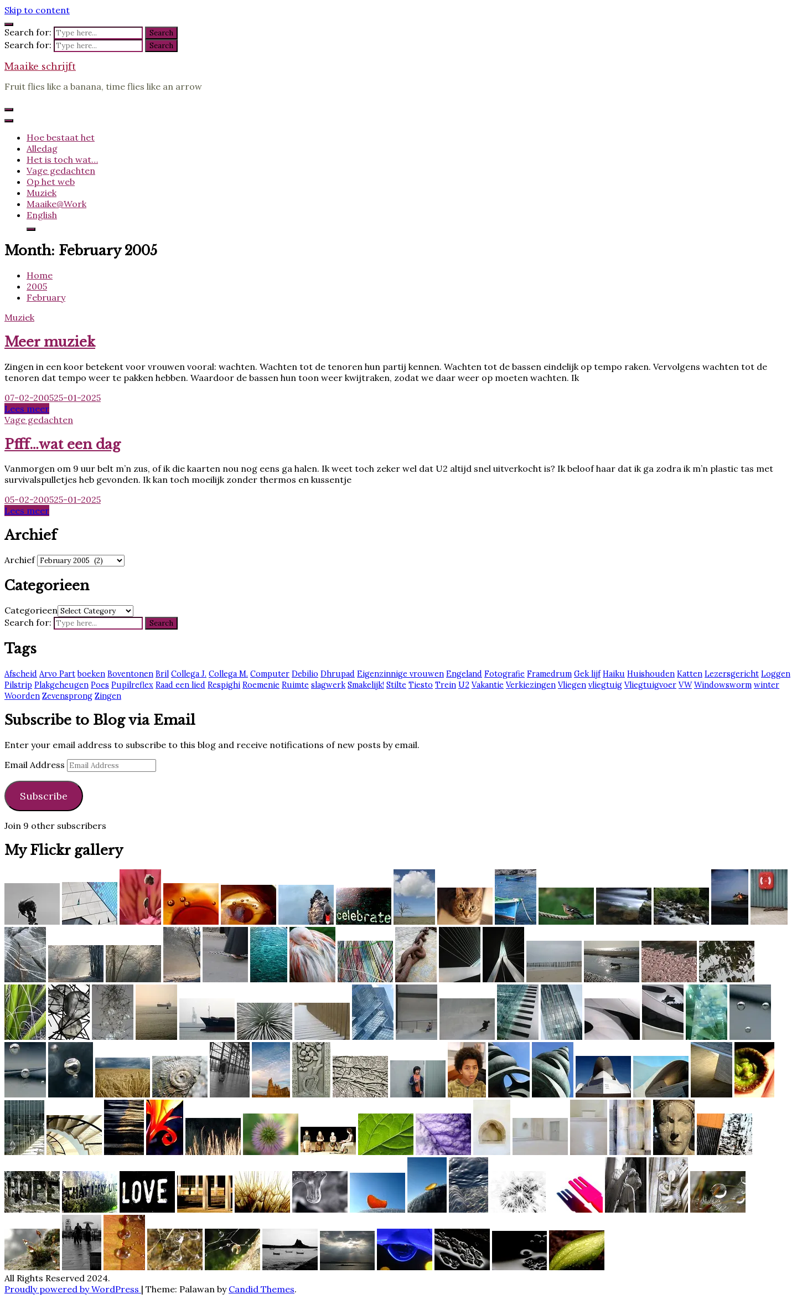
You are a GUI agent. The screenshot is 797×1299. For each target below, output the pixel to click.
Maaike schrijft (40, 66)
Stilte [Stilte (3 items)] (396, 685)
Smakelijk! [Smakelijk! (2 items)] (366, 685)
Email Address (35, 764)
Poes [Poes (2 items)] (100, 685)
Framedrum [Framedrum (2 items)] (549, 674)
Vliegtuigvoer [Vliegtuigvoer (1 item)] (650, 685)
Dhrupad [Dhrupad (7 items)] (337, 674)
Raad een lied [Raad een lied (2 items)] (180, 685)
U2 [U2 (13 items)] (463, 685)
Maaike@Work (56, 203)
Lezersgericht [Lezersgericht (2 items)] (732, 674)
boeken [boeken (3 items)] (91, 674)
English (42, 214)
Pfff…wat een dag (62, 444)
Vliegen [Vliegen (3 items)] (572, 685)
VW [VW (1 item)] (685, 685)
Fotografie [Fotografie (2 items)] (504, 674)
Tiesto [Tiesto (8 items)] (420, 685)
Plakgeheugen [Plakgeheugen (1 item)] (61, 685)
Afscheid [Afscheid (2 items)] (20, 674)
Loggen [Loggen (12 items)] (775, 674)
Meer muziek (49, 342)
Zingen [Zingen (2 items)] (108, 696)
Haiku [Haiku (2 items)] (614, 674)
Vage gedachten (61, 170)
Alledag (42, 148)
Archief (19, 559)
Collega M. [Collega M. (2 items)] (228, 674)
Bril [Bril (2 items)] (162, 674)
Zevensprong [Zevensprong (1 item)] (67, 696)
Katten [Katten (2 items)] (689, 674)
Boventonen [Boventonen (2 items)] (130, 674)
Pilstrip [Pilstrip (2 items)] (18, 685)
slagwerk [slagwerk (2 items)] (328, 685)
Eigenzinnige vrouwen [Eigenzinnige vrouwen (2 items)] (400, 674)
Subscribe (44, 796)
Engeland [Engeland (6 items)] (464, 674)
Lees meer (26, 408)
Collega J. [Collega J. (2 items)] (188, 674)
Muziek (41, 192)
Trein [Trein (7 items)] (445, 685)
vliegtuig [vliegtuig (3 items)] (605, 685)
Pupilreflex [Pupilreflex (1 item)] (132, 685)
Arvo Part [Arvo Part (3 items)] (57, 674)
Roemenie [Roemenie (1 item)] (261, 685)
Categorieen (31, 610)
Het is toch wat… (62, 159)
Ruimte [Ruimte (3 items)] (295, 685)
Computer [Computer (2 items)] (269, 674)
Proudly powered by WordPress (72, 1289)
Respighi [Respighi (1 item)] (224, 685)
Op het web (51, 181)
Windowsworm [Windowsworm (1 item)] (723, 685)
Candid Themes (261, 1289)
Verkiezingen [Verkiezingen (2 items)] (531, 685)
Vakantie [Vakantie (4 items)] (488, 685)
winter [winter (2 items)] (766, 685)
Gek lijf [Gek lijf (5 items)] (587, 674)
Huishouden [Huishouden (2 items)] (651, 674)
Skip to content (37, 10)
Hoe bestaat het (61, 137)
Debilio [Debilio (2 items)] (305, 674)
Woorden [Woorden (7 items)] (22, 696)
